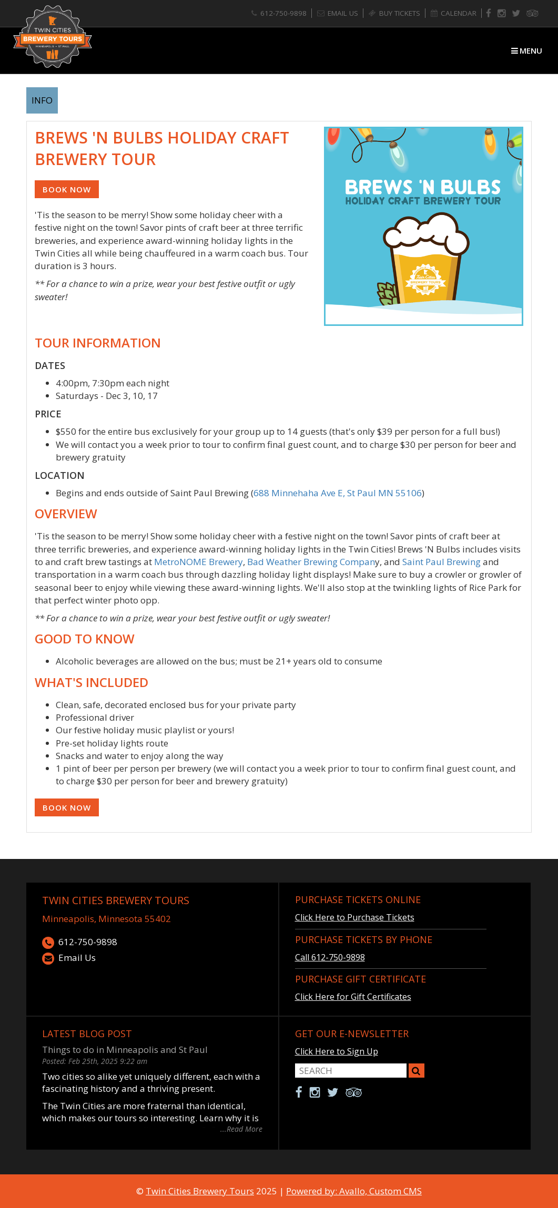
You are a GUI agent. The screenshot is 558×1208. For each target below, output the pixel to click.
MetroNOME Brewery (198, 562)
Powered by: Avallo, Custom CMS (354, 1191)
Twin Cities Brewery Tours (115, 900)
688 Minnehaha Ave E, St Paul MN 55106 (337, 493)
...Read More (241, 1128)
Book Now (67, 189)
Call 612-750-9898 (330, 957)
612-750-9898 (79, 942)
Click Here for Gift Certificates (353, 996)
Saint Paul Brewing (441, 562)
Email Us (69, 958)
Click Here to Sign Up (336, 1051)
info (42, 100)
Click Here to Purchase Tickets (354, 917)
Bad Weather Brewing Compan (311, 562)
